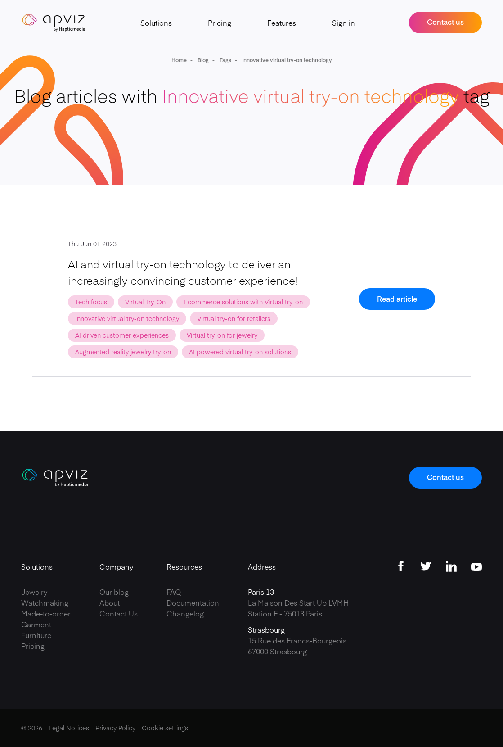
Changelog (185, 613)
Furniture (36, 635)
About (109, 602)
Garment (36, 624)
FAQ (173, 592)
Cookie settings (165, 727)
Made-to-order (46, 613)
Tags (224, 59)
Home (179, 59)
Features (281, 22)
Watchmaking (44, 602)
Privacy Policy (115, 727)
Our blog (114, 592)
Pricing (219, 22)
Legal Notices (69, 727)
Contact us (445, 22)
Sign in (343, 22)
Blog (202, 59)
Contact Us (118, 613)
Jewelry (34, 592)
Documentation (192, 602)
